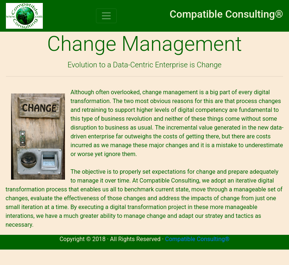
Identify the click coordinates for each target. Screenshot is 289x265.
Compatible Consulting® (197, 239)
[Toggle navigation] (106, 15)
